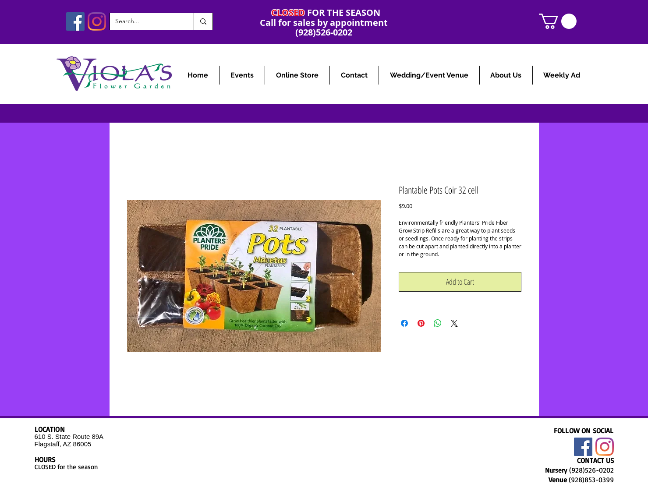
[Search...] (145, 21)
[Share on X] (454, 323)
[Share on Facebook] (404, 323)
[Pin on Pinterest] (421, 323)
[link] (558, 21)
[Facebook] (75, 21)
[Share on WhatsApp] (437, 323)
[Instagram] (97, 21)
